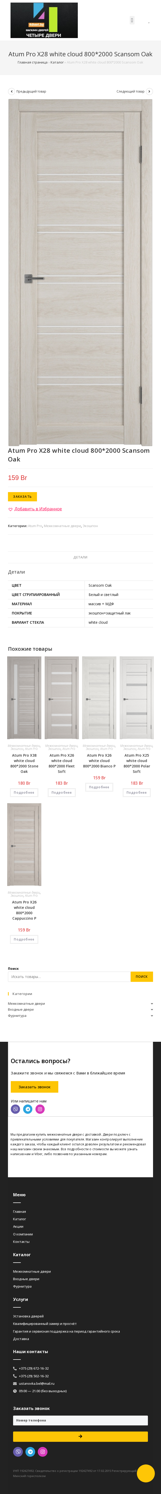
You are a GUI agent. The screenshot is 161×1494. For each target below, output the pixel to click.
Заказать (22, 496)
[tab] (80, 557)
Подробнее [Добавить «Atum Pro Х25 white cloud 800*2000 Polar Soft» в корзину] (137, 792)
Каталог (57, 62)
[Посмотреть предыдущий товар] (11, 91)
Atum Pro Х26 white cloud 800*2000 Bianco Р (99, 760)
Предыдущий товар (31, 91)
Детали (80, 557)
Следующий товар (131, 91)
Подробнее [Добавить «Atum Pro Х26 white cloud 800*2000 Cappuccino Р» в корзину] (24, 939)
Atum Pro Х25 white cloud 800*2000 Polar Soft (137, 763)
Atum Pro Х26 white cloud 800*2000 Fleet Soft (62, 763)
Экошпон (90, 525)
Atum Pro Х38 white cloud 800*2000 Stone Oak (24, 763)
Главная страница (33, 62)
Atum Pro (35, 525)
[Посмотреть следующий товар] (149, 91)
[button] (132, 20)
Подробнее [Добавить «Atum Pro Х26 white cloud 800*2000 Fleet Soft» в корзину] (62, 792)
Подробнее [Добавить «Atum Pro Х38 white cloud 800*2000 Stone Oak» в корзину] (24, 792)
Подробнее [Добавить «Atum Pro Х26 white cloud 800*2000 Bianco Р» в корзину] (99, 787)
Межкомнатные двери (62, 525)
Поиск (13, 968)
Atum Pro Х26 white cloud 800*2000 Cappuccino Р (24, 910)
